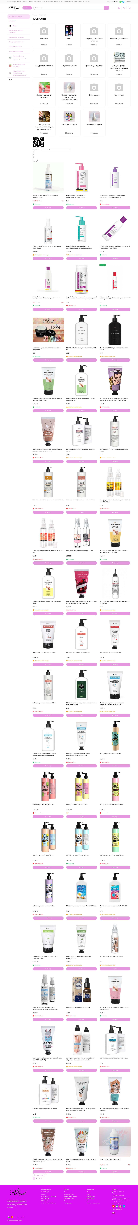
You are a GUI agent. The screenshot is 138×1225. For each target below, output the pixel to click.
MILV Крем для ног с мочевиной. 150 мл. (44, 652)
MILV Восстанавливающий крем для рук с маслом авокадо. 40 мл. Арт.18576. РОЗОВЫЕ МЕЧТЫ (114, 399)
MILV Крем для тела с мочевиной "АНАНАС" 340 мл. (81, 906)
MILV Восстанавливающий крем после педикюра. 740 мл (114, 450)
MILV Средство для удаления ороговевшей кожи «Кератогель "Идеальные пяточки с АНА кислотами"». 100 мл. (80, 1059)
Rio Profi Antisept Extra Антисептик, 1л (110, 1159)
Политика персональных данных (15, 1220)
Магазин (89, 1191)
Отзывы (87, 1)
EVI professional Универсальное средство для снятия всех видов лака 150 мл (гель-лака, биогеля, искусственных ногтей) (115, 298)
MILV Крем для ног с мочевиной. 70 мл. (111, 652)
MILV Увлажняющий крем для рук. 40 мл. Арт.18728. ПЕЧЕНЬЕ (115, 1109)
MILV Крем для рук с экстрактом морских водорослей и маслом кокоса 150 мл (111, 703)
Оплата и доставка (22, 1)
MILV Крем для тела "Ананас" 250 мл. (110, 753)
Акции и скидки (91, 1196)
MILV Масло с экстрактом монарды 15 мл (78, 1007)
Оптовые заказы (58, 1)
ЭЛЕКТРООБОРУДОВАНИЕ (48, 1203)
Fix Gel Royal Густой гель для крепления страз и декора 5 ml (47, 348)
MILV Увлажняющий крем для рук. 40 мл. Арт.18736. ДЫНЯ (81, 1160)
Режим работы (90, 1198)
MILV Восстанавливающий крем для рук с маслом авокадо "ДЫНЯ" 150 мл (47, 399)
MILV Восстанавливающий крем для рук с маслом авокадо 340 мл (80, 399)
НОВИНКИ (44, 1194)
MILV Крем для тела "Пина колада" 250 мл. (112, 855)
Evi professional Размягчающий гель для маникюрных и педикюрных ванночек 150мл (79, 247)
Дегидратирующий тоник (16, 42)
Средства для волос (15, 46)
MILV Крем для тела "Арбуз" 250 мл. (43, 804)
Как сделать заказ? (48, 1)
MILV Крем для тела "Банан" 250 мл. (76, 804)
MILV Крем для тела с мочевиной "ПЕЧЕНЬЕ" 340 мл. (114, 906)
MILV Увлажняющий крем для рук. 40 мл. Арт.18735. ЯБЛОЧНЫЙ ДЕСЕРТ (48, 1160)
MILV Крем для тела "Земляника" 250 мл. (111, 804)
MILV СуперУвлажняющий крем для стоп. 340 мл (114, 1058)
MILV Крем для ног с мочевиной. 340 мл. (78, 652)
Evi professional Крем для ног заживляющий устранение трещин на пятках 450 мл (112, 196)
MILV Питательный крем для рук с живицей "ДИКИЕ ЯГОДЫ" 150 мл (114, 1008)
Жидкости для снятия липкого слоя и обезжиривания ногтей (19, 73)
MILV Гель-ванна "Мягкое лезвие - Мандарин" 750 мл (48, 500)
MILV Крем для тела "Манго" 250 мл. (43, 855)
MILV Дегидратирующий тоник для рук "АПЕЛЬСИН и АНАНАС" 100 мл (115, 501)
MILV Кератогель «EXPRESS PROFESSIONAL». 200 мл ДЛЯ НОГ (115, 602)
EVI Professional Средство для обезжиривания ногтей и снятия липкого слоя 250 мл (46, 298)
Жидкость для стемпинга (16, 37)
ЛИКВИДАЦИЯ (45, 1191)
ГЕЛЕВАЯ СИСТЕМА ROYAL (49, 1196)
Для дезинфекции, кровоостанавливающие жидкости (20, 58)
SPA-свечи (12, 21)
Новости (89, 1194)
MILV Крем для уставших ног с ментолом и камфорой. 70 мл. (78, 957)
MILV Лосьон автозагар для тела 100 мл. (111, 956)
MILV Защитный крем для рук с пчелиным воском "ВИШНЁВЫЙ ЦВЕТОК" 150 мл (114, 551)
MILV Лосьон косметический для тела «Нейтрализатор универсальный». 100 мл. (45, 1008)
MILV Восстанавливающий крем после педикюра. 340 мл (80, 450)
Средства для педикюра (16, 51)
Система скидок (12, 1)
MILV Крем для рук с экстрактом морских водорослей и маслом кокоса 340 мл (44, 754)
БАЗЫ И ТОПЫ (45, 1198)
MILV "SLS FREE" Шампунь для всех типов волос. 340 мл (114, 348)
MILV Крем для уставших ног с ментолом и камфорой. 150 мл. (45, 957)
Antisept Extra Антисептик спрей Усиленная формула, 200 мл (45, 196)
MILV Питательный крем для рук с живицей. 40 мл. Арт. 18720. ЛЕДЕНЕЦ (47, 1059)
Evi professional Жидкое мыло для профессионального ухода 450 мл (76, 196)
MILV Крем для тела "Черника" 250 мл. (44, 906)
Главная (35, 15)
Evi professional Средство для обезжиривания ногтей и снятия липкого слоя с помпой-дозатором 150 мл (81, 298)
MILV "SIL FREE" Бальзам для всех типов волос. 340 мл (81, 348)
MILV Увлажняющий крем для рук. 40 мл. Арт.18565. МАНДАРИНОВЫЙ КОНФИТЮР (81, 1109)
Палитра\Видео (68, 1)
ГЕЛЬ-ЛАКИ (44, 1201)
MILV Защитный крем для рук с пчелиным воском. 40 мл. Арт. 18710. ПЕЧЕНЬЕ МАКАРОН (81, 602)
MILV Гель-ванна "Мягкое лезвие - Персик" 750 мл (80, 500)
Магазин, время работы (35, 1)
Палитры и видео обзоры (93, 1203)
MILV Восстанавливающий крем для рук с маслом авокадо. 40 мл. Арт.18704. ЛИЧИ (47, 450)
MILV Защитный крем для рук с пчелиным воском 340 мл (47, 602)
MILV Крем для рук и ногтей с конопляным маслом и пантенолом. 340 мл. (81, 703)
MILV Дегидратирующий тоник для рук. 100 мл (79, 550)
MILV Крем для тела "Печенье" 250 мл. (77, 855)
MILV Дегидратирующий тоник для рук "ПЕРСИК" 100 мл (48, 551)
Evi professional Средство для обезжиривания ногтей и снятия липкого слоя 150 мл (115, 247)
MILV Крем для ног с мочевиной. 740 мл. (44, 703)
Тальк (14, 25)
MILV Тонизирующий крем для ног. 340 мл (45, 1108)
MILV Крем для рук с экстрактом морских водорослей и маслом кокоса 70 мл (78, 754)
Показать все (38, 1175)
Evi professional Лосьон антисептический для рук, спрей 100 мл (47, 247)
